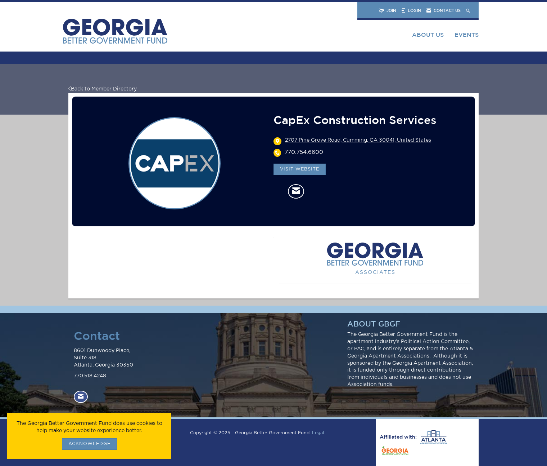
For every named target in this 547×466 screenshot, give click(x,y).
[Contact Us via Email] (81, 397)
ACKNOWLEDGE (89, 443)
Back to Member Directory (102, 89)
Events (467, 34)
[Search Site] (468, 10)
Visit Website (299, 169)
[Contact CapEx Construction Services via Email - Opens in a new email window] (296, 191)
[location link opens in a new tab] (358, 141)
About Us (428, 34)
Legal (318, 433)
